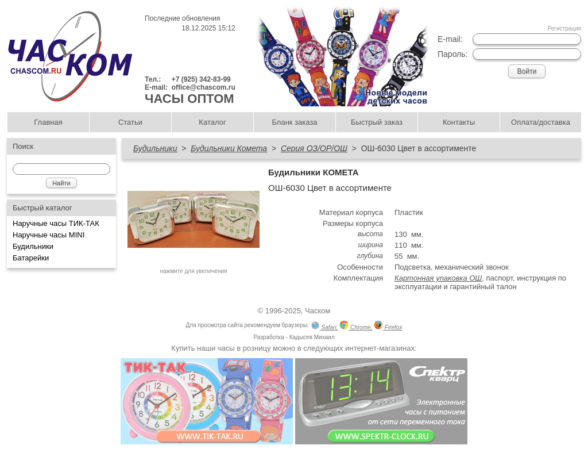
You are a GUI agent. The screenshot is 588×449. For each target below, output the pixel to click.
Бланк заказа (294, 122)
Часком (317, 310)
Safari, (324, 326)
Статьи (130, 122)
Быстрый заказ (377, 122)
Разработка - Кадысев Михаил (293, 337)
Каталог (212, 122)
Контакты (459, 122)
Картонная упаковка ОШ (438, 278)
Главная (48, 122)
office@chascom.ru (203, 87)
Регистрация (564, 28)
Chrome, (355, 326)
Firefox (388, 326)
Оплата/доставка (540, 122)
